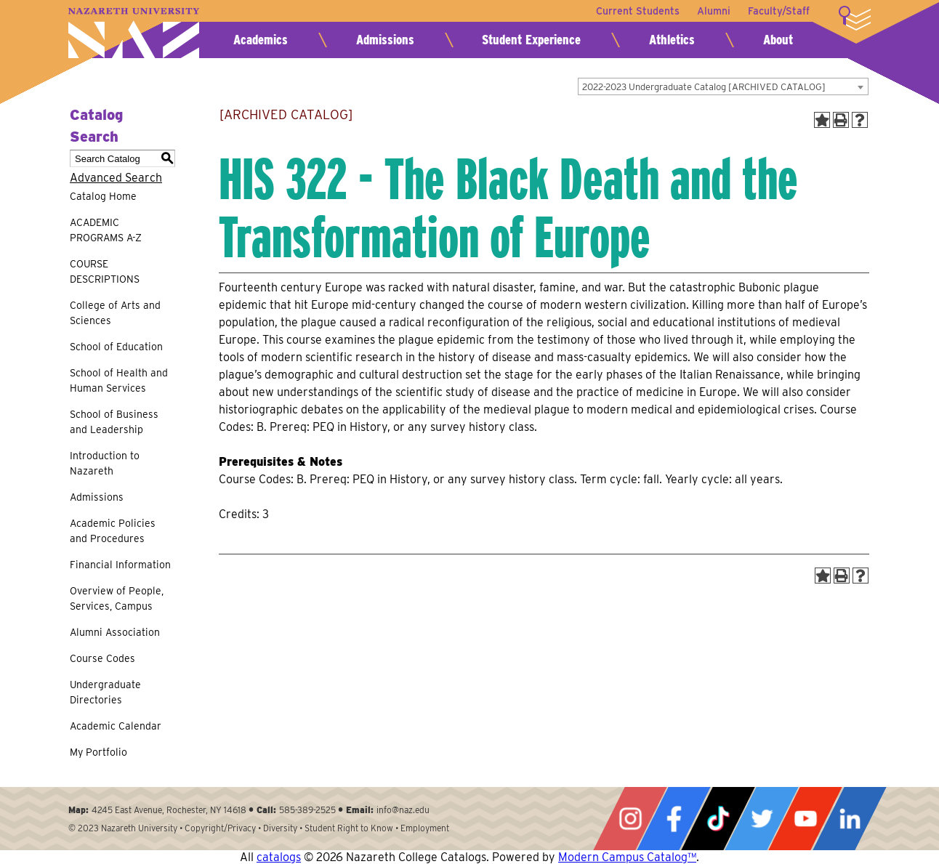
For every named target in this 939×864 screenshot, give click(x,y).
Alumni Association (115, 632)
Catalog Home (103, 196)
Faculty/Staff (779, 11)
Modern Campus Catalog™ (627, 857)
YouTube (805, 818)
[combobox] (723, 86)
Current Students (638, 11)
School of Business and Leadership (114, 421)
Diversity (280, 828)
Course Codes (102, 658)
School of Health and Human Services (119, 380)
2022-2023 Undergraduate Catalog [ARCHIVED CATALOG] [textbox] (704, 86)
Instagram (630, 818)
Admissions (385, 39)
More (855, 18)
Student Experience (531, 39)
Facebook (673, 818)
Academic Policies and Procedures (113, 530)
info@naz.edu (403, 809)
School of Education (116, 346)
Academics (260, 39)
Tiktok (718, 818)
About (778, 39)
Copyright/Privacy (220, 828)
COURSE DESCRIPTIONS (105, 271)
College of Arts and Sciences (115, 312)
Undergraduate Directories (105, 692)
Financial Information (120, 564)
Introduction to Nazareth (105, 463)
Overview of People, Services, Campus (117, 598)
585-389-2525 (307, 809)
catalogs (279, 857)
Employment (424, 828)
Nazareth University (133, 33)
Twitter (761, 818)
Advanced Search (116, 178)
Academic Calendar (115, 726)
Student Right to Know (349, 828)
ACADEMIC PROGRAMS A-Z (106, 230)
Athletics (672, 39)
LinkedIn (849, 818)
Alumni (713, 11)
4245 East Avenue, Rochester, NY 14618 (169, 809)
